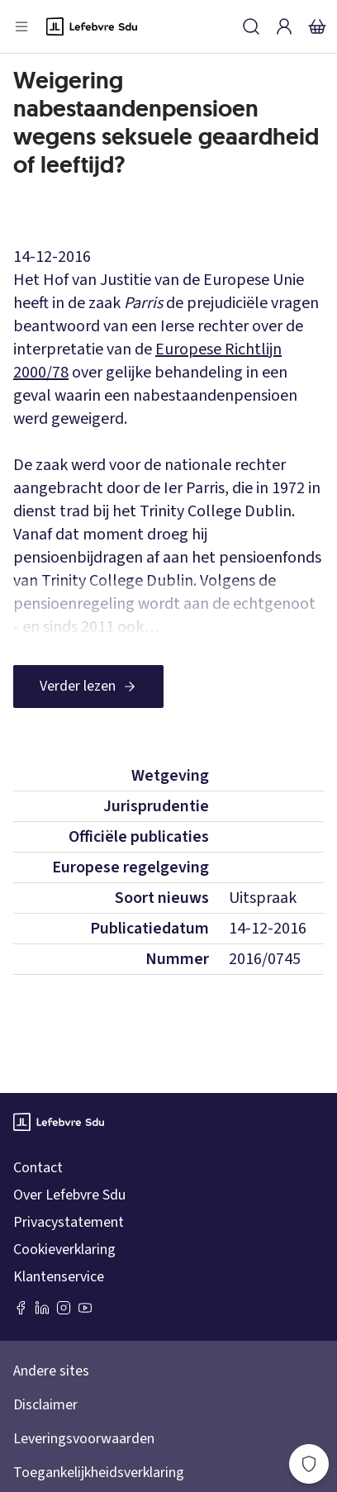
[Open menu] (21, 26)
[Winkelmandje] (317, 26)
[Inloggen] (284, 26)
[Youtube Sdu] (85, 1307)
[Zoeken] (251, 26)
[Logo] (91, 26)
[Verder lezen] (88, 686)
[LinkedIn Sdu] (42, 1307)
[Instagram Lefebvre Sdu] (63, 1307)
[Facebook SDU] (20, 1307)
